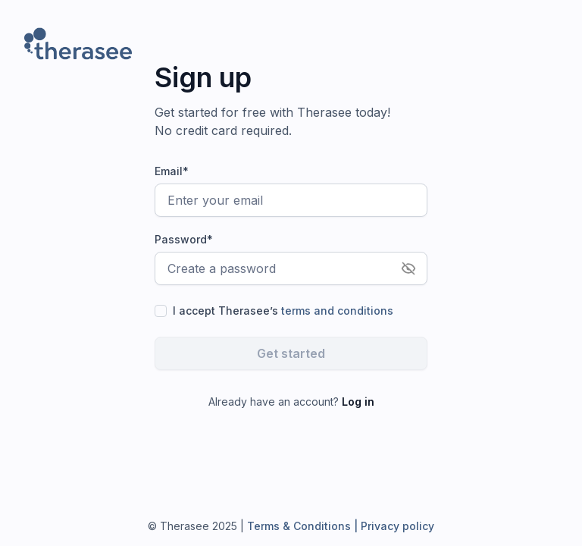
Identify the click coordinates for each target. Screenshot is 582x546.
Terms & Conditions (297, 525)
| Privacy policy (392, 525)
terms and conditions (337, 310)
